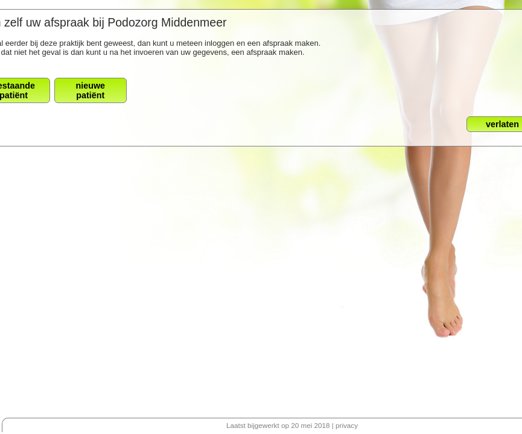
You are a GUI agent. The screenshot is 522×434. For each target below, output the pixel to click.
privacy (347, 425)
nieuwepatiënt (90, 90)
